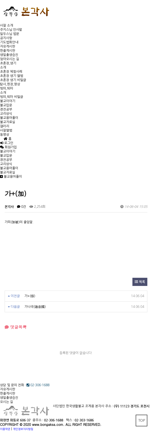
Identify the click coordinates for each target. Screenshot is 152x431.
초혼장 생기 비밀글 (13, 80)
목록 (140, 282)
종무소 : (38, 420)
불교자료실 (7, 122)
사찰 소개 (6, 25)
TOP (141, 420)
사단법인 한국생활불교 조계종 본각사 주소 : (83, 406)
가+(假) (29, 296)
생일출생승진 (9, 54)
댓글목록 (16, 327)
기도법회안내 (9, 42)
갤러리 (4, 126)
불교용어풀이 (9, 117)
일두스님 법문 (9, 33)
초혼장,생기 (8, 63)
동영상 (4, 134)
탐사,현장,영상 (10, 84)
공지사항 (6, 38)
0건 (21, 206)
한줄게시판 (7, 50)
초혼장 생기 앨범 (11, 75)
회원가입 (10, 147)
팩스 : (70, 420)
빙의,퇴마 (6, 88)
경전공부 (6, 109)
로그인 (6, 143)
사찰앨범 (6, 130)
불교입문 (6, 105)
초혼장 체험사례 (11, 71)
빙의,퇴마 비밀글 (11, 96)
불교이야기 (7, 101)
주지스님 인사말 (11, 29)
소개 (3, 67)
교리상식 (6, 113)
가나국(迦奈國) (35, 306)
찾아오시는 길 (9, 59)
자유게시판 (7, 46)
